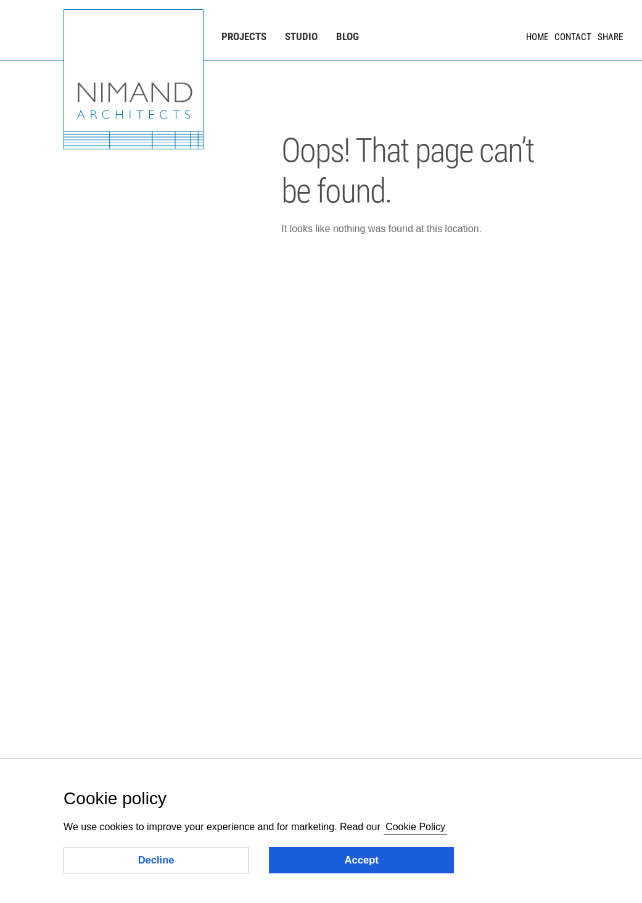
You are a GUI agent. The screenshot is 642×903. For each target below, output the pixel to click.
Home (537, 37)
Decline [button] (156, 860)
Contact (572, 37)
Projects (243, 36)
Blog (347, 36)
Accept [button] (362, 860)
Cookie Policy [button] (415, 827)
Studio (301, 36)
